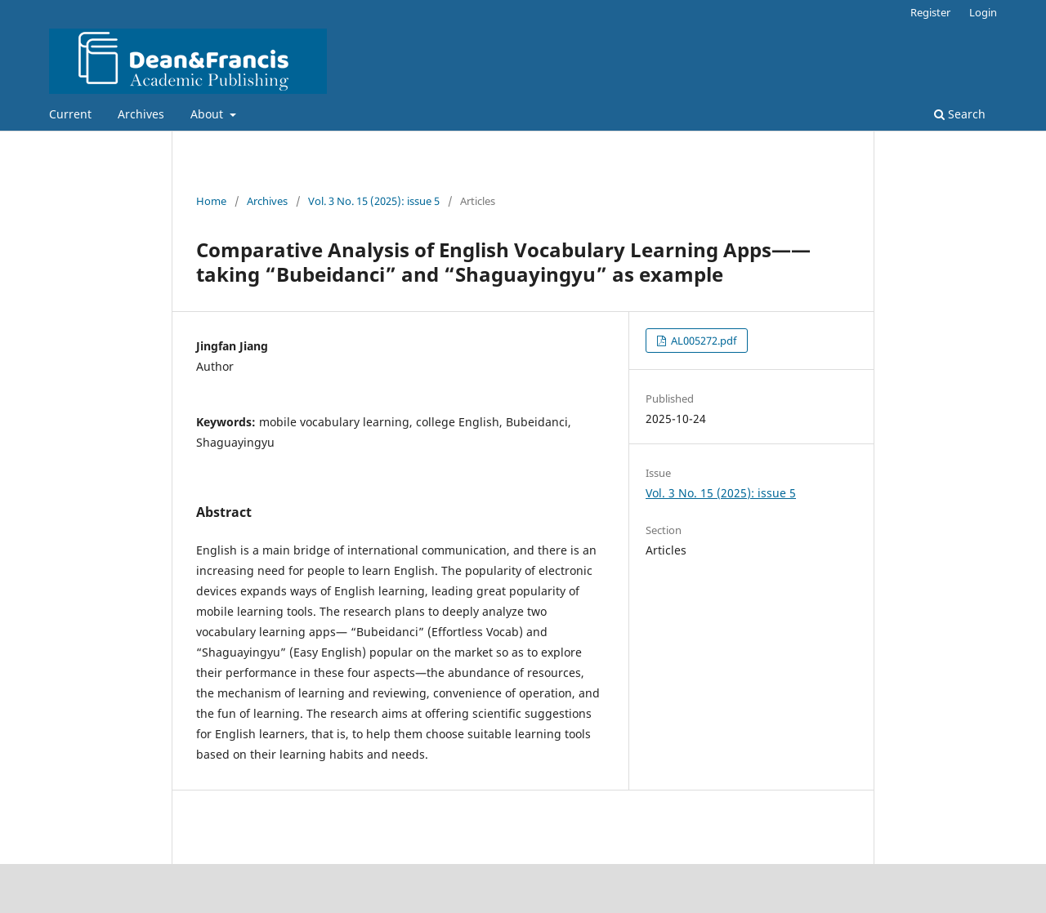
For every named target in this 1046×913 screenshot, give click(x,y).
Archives (141, 114)
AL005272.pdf (702, 340)
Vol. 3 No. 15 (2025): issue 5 (374, 201)
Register (930, 12)
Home (211, 201)
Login (983, 12)
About (208, 114)
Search (960, 114)
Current (70, 114)
